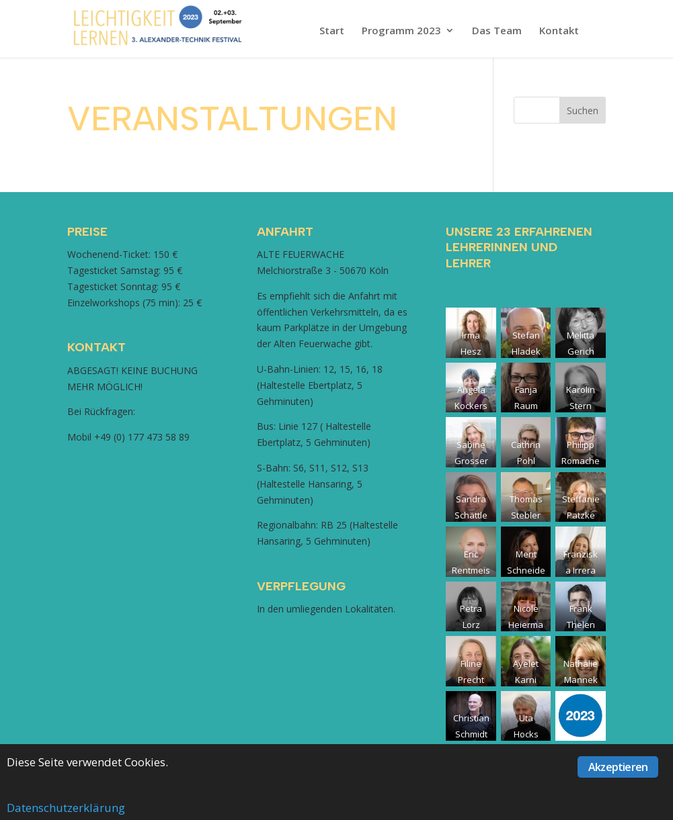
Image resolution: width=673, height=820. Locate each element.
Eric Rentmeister (471, 570)
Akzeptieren (617, 767)
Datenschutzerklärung (66, 807)
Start (331, 31)
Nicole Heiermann (525, 624)
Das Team (497, 31)
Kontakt (559, 31)
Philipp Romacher (580, 461)
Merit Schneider (526, 570)
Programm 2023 (401, 31)
